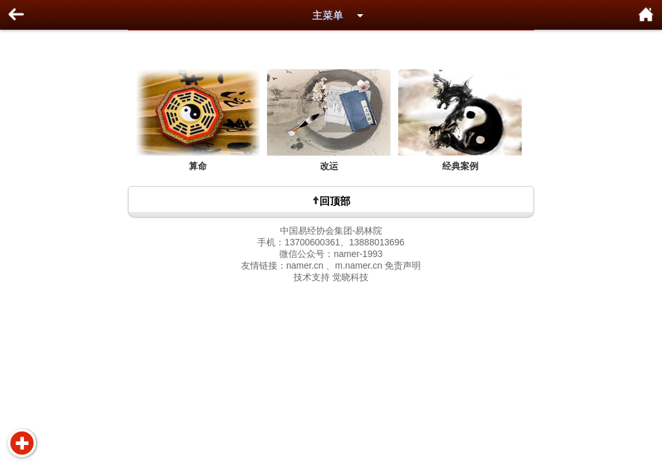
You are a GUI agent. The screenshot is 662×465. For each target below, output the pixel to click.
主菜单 (327, 15)
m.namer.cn (358, 265)
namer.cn (305, 265)
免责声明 (403, 265)
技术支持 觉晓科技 (331, 277)
